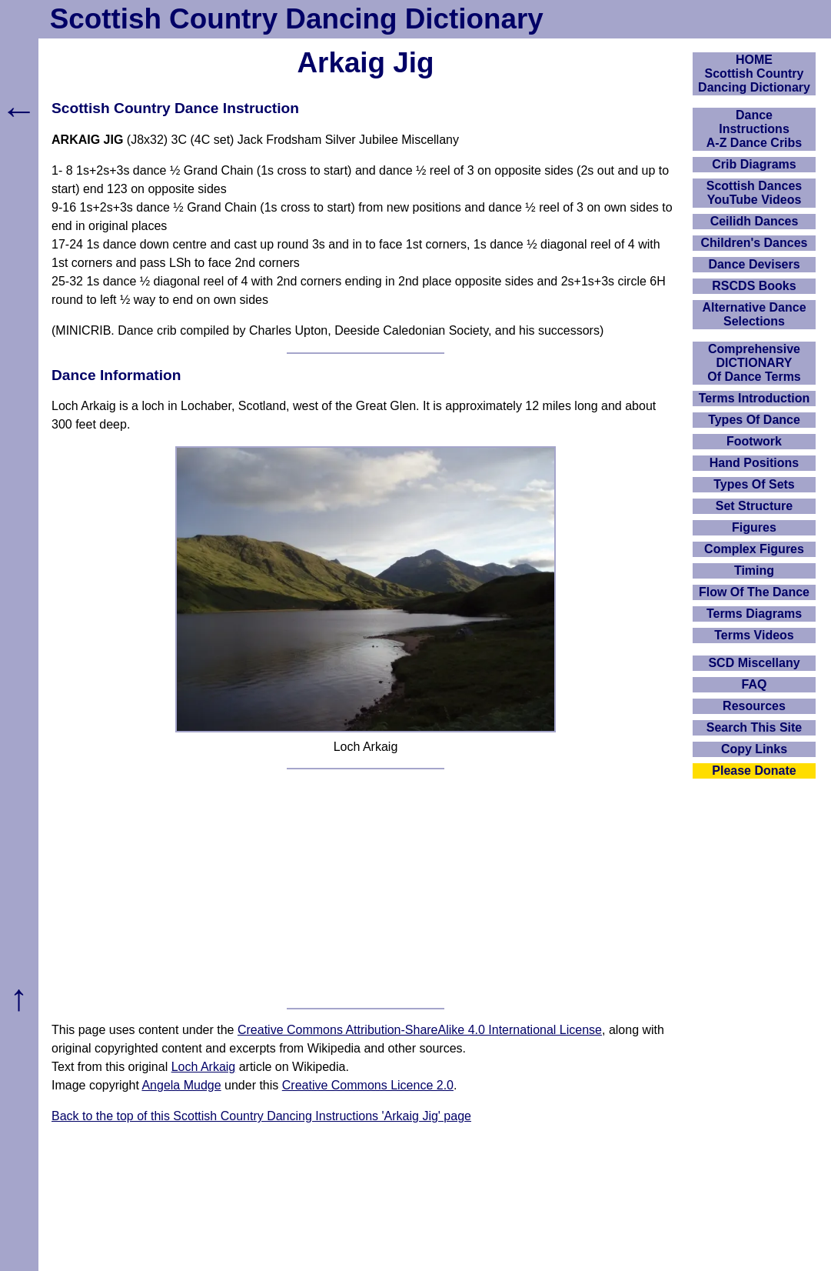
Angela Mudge (181, 1085)
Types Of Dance (754, 419)
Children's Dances (754, 242)
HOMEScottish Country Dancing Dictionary (754, 73)
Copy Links (754, 749)
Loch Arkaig (203, 1066)
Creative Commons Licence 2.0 (368, 1085)
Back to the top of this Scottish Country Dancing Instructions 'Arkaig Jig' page (261, 1116)
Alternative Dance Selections (754, 314)
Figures (754, 527)
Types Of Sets (754, 484)
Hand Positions (754, 462)
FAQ (754, 684)
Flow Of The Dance (754, 592)
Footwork (754, 441)
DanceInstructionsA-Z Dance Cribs (754, 128)
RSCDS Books (754, 285)
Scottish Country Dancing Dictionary (296, 19)
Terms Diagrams (754, 613)
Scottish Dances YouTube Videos (754, 192)
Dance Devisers (753, 264)
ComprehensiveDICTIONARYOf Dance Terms (754, 362)
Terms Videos (753, 635)
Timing (754, 570)
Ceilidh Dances (754, 221)
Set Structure (754, 505)
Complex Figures (754, 548)
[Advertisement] (366, 888)
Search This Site (754, 727)
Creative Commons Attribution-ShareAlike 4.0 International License (420, 1029)
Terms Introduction (754, 398)
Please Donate (754, 770)
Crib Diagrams (754, 164)
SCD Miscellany (753, 662)
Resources (754, 705)
